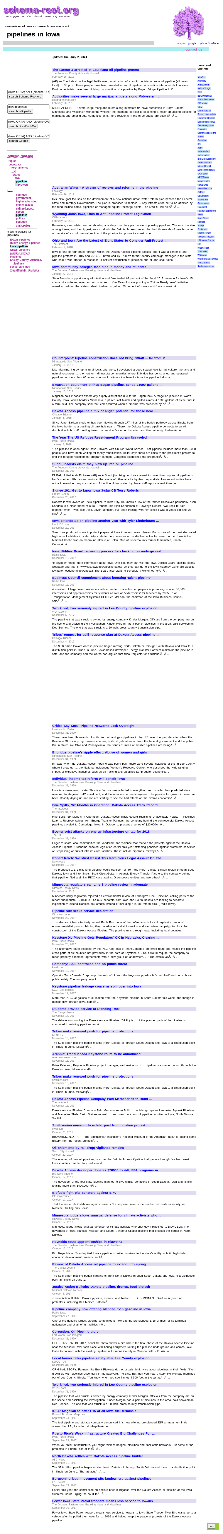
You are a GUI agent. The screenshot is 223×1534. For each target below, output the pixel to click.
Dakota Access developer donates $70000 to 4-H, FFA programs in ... (107, 1170)
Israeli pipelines (20, 249)
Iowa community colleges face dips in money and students (99, 267)
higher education (26, 201)
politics (20, 218)
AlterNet (201, 77)
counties (21, 194)
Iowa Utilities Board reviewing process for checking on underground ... (108, 551)
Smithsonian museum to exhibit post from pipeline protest (98, 1125)
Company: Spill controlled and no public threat (89, 964)
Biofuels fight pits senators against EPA (84, 1192)
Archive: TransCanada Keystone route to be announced (96, 1054)
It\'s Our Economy (206, 159)
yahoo (203, 43)
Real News (203, 218)
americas (15, 164)
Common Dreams (206, 118)
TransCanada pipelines (24, 270)
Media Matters (205, 162)
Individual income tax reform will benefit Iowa (88, 779)
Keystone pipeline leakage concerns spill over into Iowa (96, 986)
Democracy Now (206, 125)
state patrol (23, 225)
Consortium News (206, 122)
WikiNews (202, 255)
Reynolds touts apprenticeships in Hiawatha (87, 1242)
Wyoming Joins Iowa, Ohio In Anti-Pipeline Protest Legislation (101, 214)
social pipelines (20, 266)
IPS (199, 144)
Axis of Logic (204, 88)
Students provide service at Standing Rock (86, 1009)
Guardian (202, 140)
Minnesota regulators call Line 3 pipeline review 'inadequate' (100, 884)
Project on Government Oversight (203, 203)
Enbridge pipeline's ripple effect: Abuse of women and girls (99, 752)
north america (19, 167)
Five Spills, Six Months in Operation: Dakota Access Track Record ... (107, 805)
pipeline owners (20, 253)
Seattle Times (204, 233)
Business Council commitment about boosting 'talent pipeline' (101, 577)
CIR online (203, 103)
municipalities (24, 204)
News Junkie (204, 181)
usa (14, 171)
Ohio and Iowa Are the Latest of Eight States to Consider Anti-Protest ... (109, 240)
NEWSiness (203, 177)
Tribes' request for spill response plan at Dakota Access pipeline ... (105, 634)
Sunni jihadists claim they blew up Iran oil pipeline (92, 464)
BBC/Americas (205, 96)
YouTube (213, 43)
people (20, 211)
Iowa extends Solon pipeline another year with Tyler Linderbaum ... (105, 521)
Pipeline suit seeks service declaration (82, 911)
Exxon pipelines (20, 239)
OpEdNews (203, 196)
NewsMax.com (205, 188)
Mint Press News (206, 170)
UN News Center (206, 240)
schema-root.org (20, 156)
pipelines (15, 256)
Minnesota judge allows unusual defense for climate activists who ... (106, 1215)
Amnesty (202, 81)
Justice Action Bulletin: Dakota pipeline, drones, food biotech (101, 1286)
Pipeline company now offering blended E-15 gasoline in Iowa (101, 1309)
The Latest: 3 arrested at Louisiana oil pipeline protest (95, 70)
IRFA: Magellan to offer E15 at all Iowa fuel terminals (94, 1411)
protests (23, 184)
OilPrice (201, 192)
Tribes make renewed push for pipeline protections (92, 1031)
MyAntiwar (203, 174)
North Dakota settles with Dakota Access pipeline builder (97, 1456)
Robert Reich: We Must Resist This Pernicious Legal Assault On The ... (109, 858)
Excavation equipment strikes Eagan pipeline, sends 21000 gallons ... (107, 384)
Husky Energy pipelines (25, 242)
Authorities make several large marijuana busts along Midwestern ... (106, 96)
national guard (25, 208)
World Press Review (208, 259)
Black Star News (206, 99)
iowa (17, 177)
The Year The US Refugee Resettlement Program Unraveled (99, 437)
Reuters (201, 222)
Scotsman (202, 229)
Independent (204, 151)
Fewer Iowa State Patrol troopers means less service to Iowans (102, 1501)
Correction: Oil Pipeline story (75, 1331)
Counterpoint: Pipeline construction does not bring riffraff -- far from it (108, 358)
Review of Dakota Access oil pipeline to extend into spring (99, 1264)
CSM (200, 107)
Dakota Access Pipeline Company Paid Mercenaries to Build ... (102, 1099)
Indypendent (203, 155)
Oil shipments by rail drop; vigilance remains (88, 1148)
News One (203, 185)
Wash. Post (203, 248)
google (192, 43)
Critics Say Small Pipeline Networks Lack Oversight (93, 726)
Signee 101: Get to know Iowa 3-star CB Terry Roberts (95, 490)
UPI (199, 244)
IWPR (200, 148)
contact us (194, 49)
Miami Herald (204, 166)
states (16, 174)
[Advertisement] (88, 149)
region (12, 160)
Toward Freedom (206, 237)
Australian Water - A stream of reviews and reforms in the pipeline (105, 187)
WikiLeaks (203, 251)
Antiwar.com (203, 85)
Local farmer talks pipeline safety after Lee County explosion (100, 1358)
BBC (200, 92)
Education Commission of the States (207, 133)
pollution (21, 221)
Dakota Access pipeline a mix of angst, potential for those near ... (104, 411)
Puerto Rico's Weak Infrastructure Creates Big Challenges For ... (103, 1433)
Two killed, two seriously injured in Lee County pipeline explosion (104, 608)
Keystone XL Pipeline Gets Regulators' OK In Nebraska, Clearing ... (105, 937)
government (23, 198)
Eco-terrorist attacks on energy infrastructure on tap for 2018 (101, 831)
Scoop (201, 225)
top (211, 1526)
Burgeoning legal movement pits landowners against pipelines (102, 1478)
